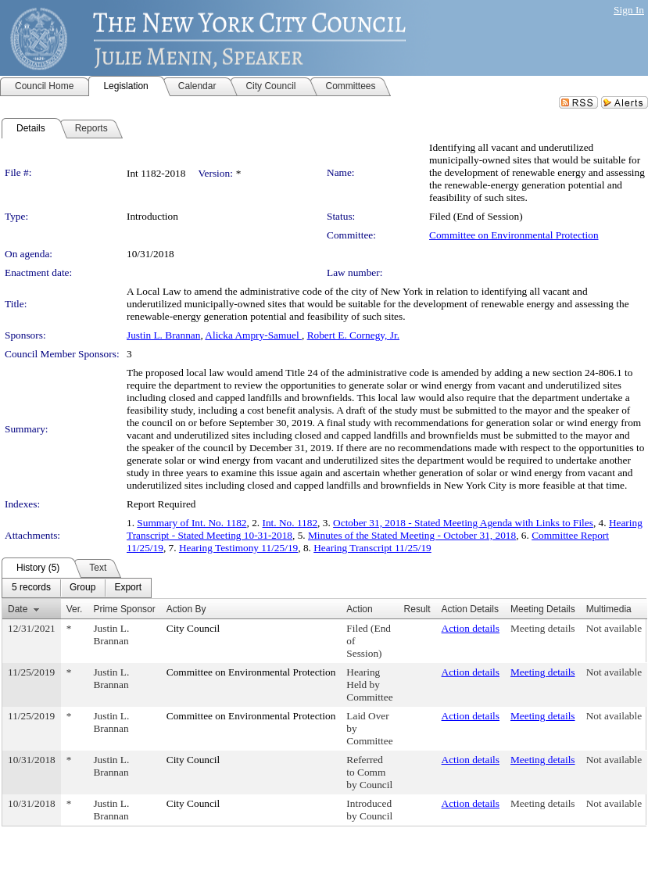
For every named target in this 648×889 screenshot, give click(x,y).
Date (17, 609)
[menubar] (77, 588)
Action (359, 609)
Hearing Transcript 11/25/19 (372, 548)
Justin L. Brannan (163, 335)
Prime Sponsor (124, 609)
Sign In (629, 10)
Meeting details (542, 628)
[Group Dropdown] (82, 588)
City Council (193, 628)
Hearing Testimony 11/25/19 (238, 548)
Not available (614, 628)
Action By (186, 609)
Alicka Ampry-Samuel (253, 335)
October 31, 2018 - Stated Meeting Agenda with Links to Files (463, 523)
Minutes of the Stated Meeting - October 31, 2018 (412, 535)
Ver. (74, 609)
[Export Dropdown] (128, 588)
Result (417, 609)
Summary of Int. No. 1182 (191, 523)
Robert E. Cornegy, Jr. (353, 335)
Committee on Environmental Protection (514, 235)
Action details (470, 628)
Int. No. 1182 (290, 523)
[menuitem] (31, 588)
